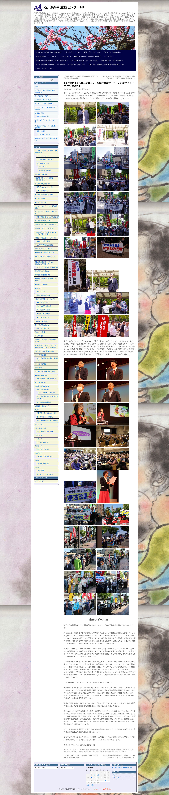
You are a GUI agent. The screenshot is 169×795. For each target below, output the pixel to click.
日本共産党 (38, 453)
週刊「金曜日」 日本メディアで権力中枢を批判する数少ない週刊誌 (45, 346)
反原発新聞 (38, 368)
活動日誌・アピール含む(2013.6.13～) (46, 139)
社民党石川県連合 (42, 442)
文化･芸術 (70, 752)
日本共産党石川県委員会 (44, 456)
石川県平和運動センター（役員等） (46, 56)
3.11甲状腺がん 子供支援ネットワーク (45, 257)
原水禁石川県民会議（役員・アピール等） (84, 60)
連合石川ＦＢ (41, 291)
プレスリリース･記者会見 (45, 474)
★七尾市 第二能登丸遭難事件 (44, 245)
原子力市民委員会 (40, 355)
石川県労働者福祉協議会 (42, 295)
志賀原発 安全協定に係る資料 (46, 413)
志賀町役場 (38, 435)
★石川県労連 (39, 336)
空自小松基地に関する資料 (45, 431)
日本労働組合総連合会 (42, 325)
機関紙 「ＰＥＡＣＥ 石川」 (92, 52)
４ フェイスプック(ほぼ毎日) (44, 103)
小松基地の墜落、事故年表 (47, 392)
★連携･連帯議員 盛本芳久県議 (45, 299)
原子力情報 (40, 470)
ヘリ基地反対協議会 (45, 170)
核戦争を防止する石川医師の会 (46, 378)
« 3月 (88, 785)
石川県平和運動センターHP (64, 7)
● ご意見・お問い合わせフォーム (122, 767)
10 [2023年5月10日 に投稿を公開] (98, 775)
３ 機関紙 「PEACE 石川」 (43, 100)
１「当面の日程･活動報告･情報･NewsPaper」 (45, 91)
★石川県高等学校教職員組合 (44, 194)
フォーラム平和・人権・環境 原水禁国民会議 (46, 151)
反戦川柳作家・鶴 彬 (43, 241)
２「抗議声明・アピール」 (43, 96)
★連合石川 (38, 288)
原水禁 (113, 750)
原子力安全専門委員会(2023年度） (48, 420)
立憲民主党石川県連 (43, 449)
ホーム (52, 68)
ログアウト (116, 777)
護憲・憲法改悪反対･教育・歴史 (98, 752)
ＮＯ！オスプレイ (44, 166)
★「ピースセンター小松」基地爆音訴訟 (46, 207)
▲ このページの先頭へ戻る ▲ (102, 789)
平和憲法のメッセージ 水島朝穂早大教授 (45, 340)
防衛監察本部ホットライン (43, 406)
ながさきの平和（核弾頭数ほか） (45, 351)
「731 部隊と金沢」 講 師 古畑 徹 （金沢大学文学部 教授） (45, 233)
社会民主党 (38, 439)
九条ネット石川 (40, 332)
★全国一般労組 (40, 198)
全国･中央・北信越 (104, 750)
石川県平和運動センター (73, 789)
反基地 (124, 750)
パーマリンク (124, 752)
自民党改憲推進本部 (43, 463)
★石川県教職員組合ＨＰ (42, 184)
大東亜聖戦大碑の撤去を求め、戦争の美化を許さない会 (105, 64)
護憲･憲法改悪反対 (113, 752)
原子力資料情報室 (40, 364)
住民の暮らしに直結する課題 (90, 750)
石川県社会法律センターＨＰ (44, 64)
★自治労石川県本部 (41, 284)
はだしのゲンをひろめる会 (43, 249)
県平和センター (86, 89)
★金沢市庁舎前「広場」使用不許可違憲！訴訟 (46, 279)
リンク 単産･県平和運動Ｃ (45, 159)
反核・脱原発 (41, 131)
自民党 (37, 460)
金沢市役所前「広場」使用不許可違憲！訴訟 (71, 64)
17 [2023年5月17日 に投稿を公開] (98, 777)
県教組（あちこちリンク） (45, 187)
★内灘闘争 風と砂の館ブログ (45, 252)
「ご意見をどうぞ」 (41, 68)
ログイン (115, 775)
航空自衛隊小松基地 (43, 116)
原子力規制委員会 (40, 382)
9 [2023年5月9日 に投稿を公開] (94, 775)
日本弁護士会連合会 (41, 321)
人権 (79, 750)
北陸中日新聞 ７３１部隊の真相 (45, 224)
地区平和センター (108, 56)
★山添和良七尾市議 (43, 317)
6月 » (92, 785)
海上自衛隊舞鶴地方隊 (44, 402)
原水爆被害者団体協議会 (42, 275)
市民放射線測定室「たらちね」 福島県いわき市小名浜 (46, 263)
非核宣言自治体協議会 (42, 271)
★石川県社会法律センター (43, 221)
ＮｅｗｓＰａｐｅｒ (43, 156)
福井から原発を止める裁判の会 (45, 371)
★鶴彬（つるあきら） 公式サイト (45, 238)
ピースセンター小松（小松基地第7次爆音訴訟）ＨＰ (51, 60)
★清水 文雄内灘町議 (43, 313)
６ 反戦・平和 (39, 113)
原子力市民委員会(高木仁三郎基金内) (47, 359)
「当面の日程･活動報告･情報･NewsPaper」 (49, 52)
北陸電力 (38, 467)
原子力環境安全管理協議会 (45, 417)
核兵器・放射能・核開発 (81, 752)
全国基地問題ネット (43, 163)
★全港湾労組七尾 (40, 202)
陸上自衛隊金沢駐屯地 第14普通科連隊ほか (47, 397)
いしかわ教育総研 (42, 191)
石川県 (37, 410)
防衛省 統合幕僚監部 (42, 386)
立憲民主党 (38, 446)
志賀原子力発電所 (44, 134)
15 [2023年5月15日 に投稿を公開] (91, 777)
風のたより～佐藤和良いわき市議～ (48, 267)
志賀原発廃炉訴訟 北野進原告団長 (48, 217)
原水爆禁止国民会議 (41, 174)
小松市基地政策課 (40, 428)
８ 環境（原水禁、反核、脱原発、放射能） (45, 127)
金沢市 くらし (39, 424)
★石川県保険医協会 (41, 375)
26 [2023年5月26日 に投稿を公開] (105, 780)
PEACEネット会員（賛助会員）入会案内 (86, 56)
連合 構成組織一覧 (43, 328)
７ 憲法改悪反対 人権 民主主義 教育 (45, 121)
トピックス (74, 750)
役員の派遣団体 (65, 56)
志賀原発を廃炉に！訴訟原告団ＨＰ (111, 60)
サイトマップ (39, 481)
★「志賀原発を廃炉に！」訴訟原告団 (46, 213)
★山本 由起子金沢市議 (44, 306)
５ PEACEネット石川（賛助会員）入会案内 (46, 108)
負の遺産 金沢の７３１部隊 (44, 228)
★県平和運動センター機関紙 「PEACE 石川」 (44, 179)
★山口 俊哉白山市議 (43, 310)
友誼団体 (118, 750)
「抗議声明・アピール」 (72, 52)
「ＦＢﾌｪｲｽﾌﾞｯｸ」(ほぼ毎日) (113, 52)
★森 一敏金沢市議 (42, 302)
